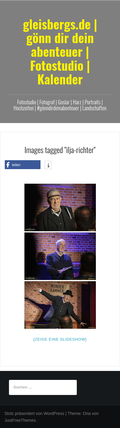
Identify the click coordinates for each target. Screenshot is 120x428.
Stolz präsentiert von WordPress (34, 413)
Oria (87, 413)
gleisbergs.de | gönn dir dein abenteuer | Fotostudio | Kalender (60, 51)
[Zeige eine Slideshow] (59, 339)
